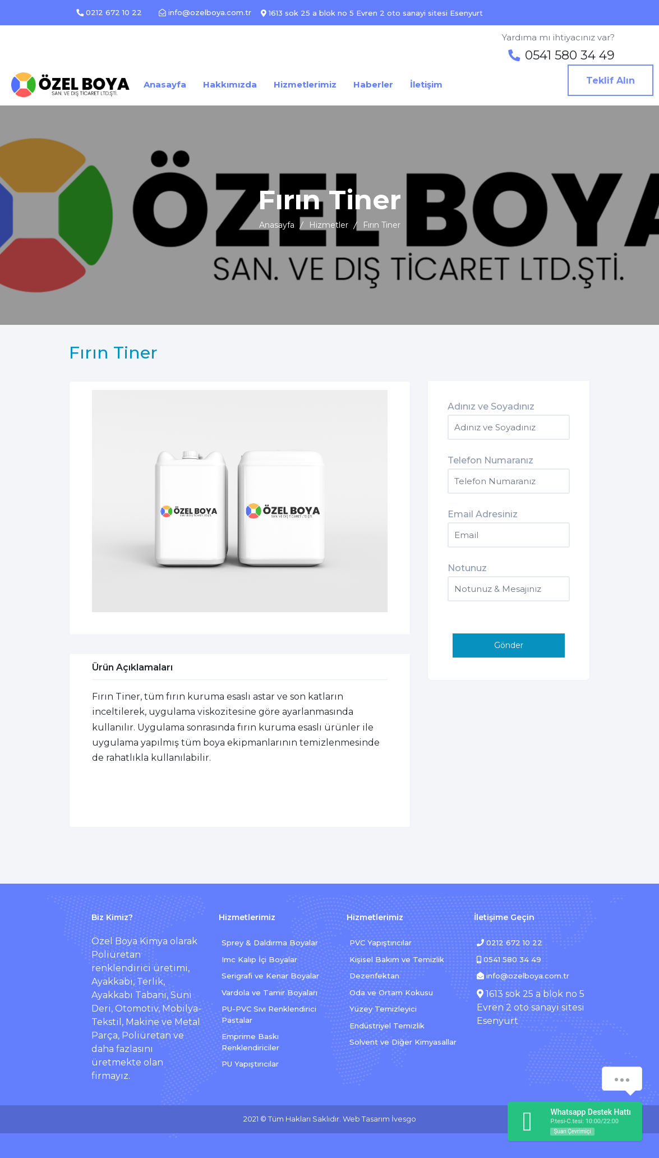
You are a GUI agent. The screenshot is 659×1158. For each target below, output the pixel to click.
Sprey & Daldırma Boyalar (270, 942)
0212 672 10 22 (509, 942)
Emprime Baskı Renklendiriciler (250, 1042)
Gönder (508, 645)
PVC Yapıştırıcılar (380, 942)
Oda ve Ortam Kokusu (391, 992)
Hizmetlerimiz (247, 917)
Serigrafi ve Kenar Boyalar (270, 975)
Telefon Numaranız (490, 460)
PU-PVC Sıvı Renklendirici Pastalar (269, 1014)
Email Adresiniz (483, 514)
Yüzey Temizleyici (383, 1008)
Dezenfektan (374, 975)
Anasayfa (276, 225)
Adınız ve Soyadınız (491, 406)
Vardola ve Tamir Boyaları (269, 992)
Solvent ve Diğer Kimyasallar (403, 1041)
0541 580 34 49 (509, 959)
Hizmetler (328, 225)
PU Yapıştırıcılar (250, 1063)
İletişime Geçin (504, 917)
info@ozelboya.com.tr (523, 975)
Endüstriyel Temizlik (387, 1025)
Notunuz (467, 568)
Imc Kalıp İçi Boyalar (259, 959)
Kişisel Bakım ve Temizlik (396, 959)
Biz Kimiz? (112, 917)
